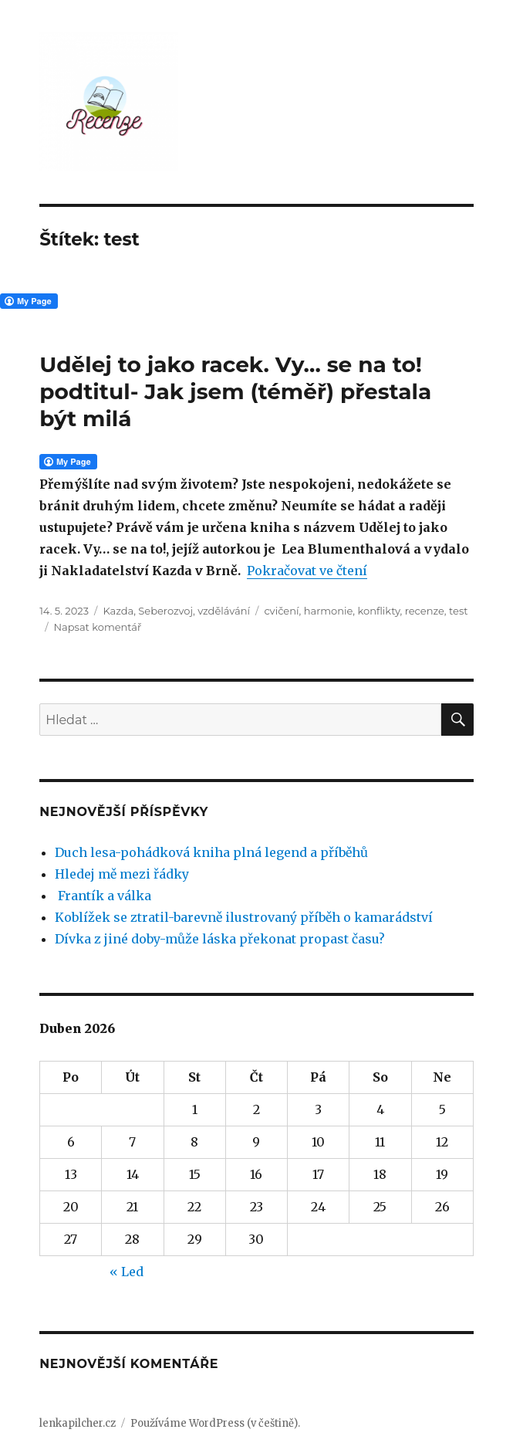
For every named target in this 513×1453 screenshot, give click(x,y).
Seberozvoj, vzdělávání (194, 611)
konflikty (379, 611)
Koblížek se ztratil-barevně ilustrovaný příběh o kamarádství (244, 917)
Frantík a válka (103, 895)
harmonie (328, 611)
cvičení (281, 611)
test (458, 611)
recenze (424, 611)
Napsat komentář (98, 627)
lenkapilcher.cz (77, 1423)
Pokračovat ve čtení (307, 570)
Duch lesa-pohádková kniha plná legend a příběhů (211, 852)
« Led (126, 1271)
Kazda (118, 611)
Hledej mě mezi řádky (122, 874)
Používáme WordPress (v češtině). (215, 1423)
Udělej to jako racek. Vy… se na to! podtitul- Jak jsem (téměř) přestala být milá (235, 391)
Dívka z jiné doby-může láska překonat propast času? (220, 939)
